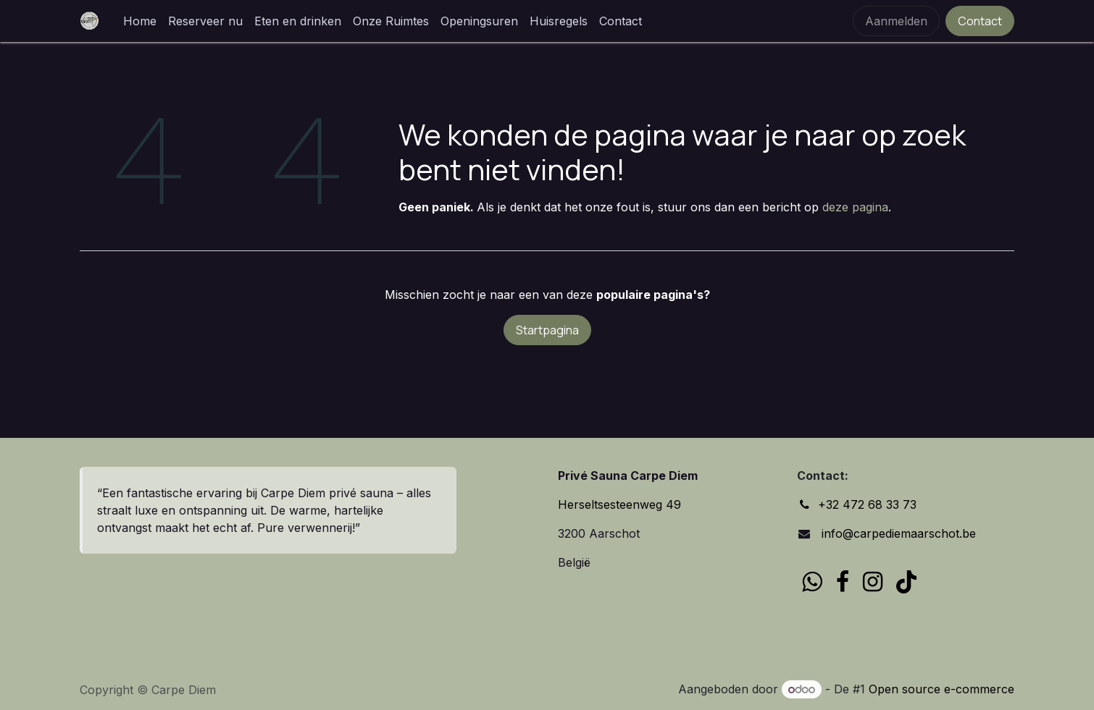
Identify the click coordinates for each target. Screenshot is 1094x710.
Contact (980, 21)
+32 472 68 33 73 (867, 504)
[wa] (811, 581)
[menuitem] (139, 21)
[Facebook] (842, 581)
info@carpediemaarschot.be (897, 533)
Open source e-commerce (941, 689)
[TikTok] (906, 581)
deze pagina (855, 207)
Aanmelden (896, 21)
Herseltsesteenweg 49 (619, 504)
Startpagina (547, 330)
